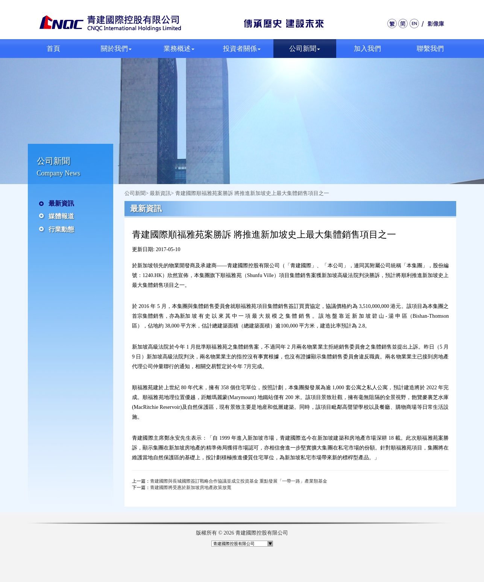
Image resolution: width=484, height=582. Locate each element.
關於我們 (116, 48)
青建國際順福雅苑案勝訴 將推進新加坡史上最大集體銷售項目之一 (252, 193)
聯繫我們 (430, 48)
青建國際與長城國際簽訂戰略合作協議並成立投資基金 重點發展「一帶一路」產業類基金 (238, 481)
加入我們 (367, 48)
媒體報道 (61, 216)
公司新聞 (304, 48)
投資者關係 (242, 48)
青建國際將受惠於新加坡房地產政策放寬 (190, 487)
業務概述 (179, 48)
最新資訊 (61, 203)
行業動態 (61, 229)
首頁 (53, 48)
